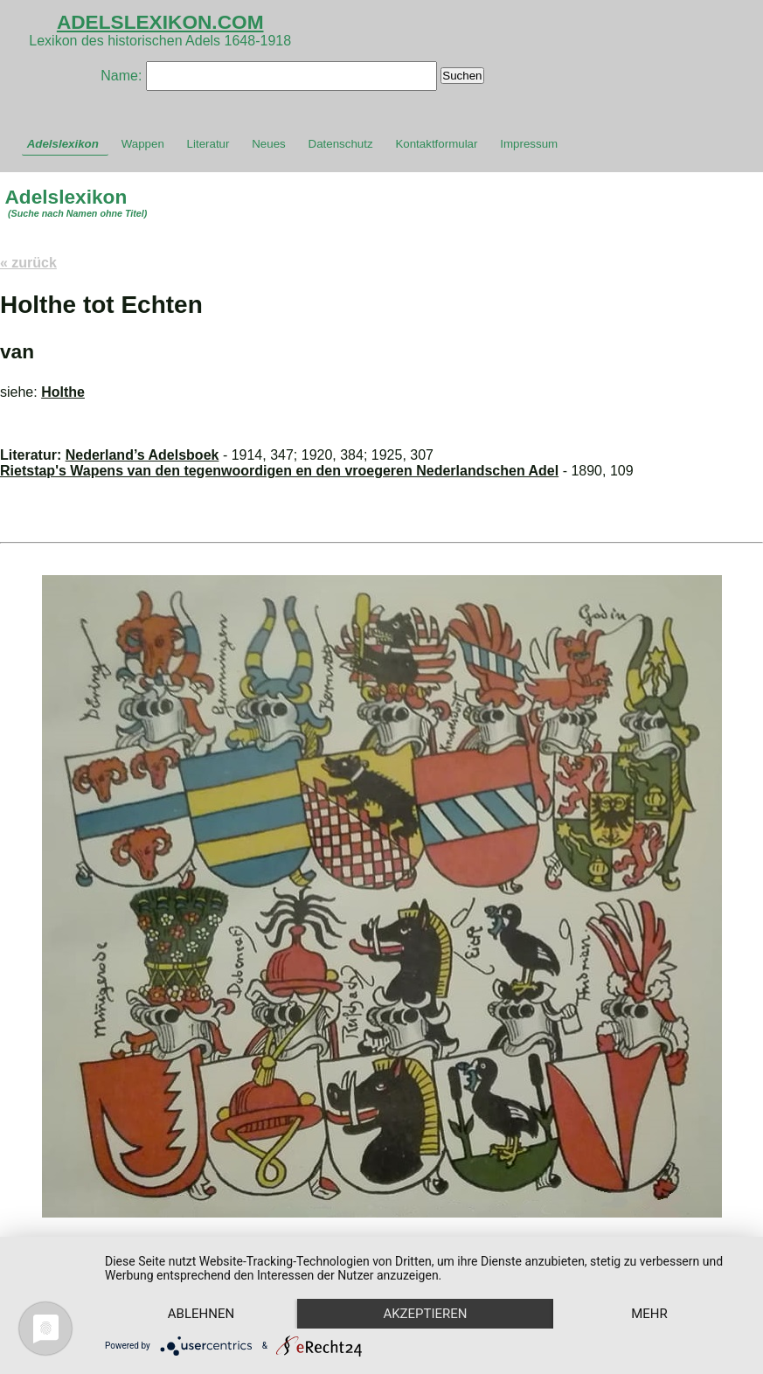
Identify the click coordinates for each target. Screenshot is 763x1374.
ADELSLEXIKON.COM (160, 21)
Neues (269, 143)
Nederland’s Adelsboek (142, 455)
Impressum (529, 143)
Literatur (208, 143)
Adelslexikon (63, 143)
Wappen (142, 143)
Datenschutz (341, 143)
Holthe (63, 392)
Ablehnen (201, 1314)
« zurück (28, 262)
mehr (649, 1314)
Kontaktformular (436, 143)
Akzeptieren (425, 1314)
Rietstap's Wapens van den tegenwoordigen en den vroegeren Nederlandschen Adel (279, 470)
